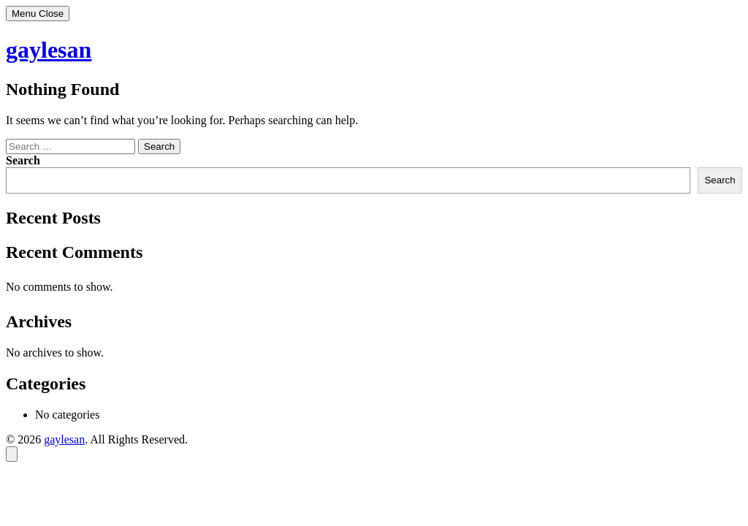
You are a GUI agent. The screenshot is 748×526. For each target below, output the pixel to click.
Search (23, 160)
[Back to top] (12, 454)
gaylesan (48, 50)
